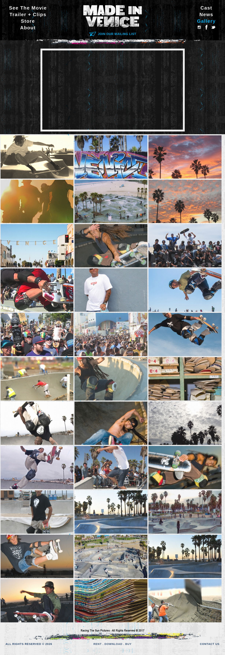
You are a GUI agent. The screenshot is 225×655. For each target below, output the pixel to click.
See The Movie (28, 8)
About (28, 27)
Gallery (206, 21)
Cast (206, 8)
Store (28, 21)
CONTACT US (210, 643)
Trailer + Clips (28, 14)
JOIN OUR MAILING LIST (112, 34)
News (206, 14)
